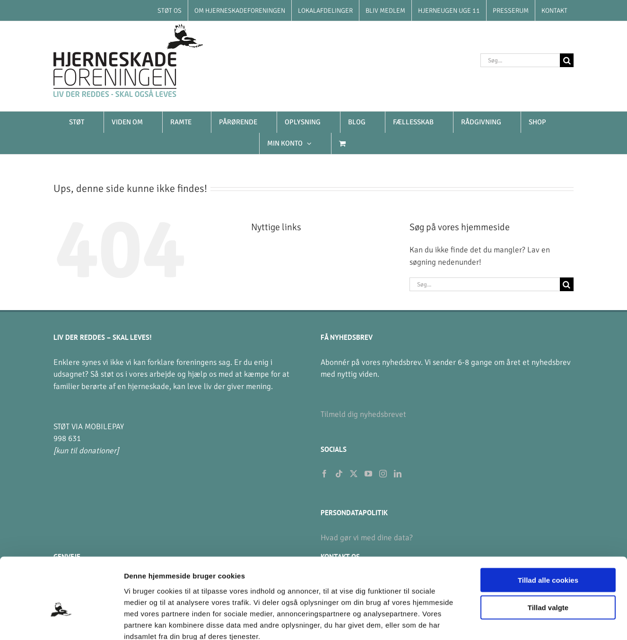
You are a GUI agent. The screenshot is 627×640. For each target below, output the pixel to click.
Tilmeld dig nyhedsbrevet (363, 414)
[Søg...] (520, 60)
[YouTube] (368, 473)
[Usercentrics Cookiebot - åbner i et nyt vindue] (61, 621)
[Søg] (567, 60)
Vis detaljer (491, 621)
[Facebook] (324, 473)
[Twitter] (353, 473)
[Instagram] (383, 473)
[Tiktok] (339, 473)
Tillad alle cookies (548, 527)
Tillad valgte (548, 555)
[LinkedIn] (397, 473)
